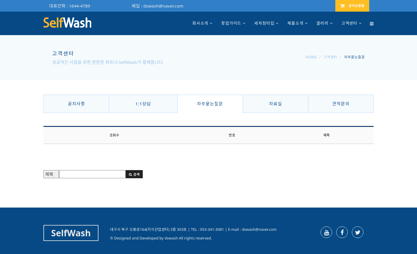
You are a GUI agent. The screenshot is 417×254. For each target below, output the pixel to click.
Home (311, 57)
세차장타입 (264, 23)
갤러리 (322, 23)
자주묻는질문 (210, 104)
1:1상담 (143, 104)
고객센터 (349, 23)
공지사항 (76, 104)
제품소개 (295, 23)
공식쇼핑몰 (352, 5)
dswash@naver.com (163, 6)
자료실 (275, 104)
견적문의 (341, 104)
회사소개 (200, 23)
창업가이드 (231, 23)
